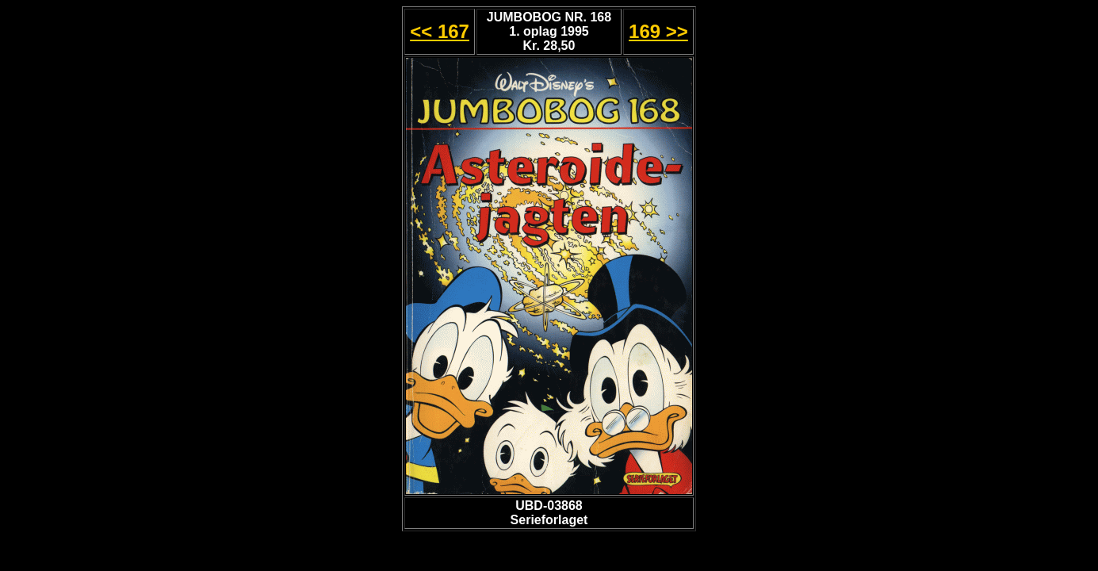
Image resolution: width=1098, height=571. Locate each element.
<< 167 (439, 31)
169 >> (658, 31)
